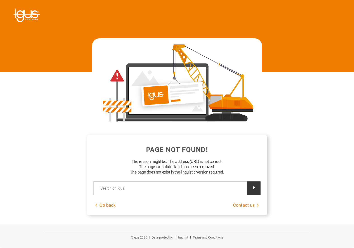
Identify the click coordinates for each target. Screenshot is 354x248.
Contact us (244, 205)
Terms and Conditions (208, 237)
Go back (107, 205)
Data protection (163, 237)
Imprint (183, 237)
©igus (139, 237)
